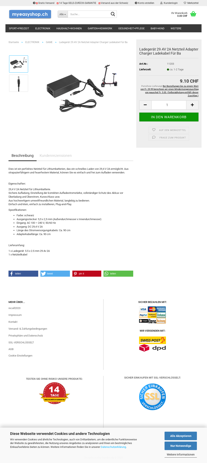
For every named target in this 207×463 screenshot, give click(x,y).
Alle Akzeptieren (180, 436)
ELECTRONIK (42, 28)
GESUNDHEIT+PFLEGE (131, 28)
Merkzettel (191, 3)
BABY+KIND (158, 28)
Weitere (176, 28)
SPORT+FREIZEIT (19, 28)
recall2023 (14, 308)
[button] (145, 105)
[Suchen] (113, 14)
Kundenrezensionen (56, 155)
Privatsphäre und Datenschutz (25, 335)
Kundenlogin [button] (169, 3)
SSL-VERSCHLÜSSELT (21, 342)
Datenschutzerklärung (113, 446)
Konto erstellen (144, 3)
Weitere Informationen (181, 454)
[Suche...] (63, 14)
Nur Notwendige (180, 445)
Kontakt (12, 321)
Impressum (15, 314)
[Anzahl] (168, 105)
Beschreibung (23, 155)
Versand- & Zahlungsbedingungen (27, 328)
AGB (11, 349)
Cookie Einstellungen (20, 355)
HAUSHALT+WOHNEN (69, 28)
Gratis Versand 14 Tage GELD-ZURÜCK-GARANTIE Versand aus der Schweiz (81, 3)
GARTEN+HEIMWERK (100, 28)
